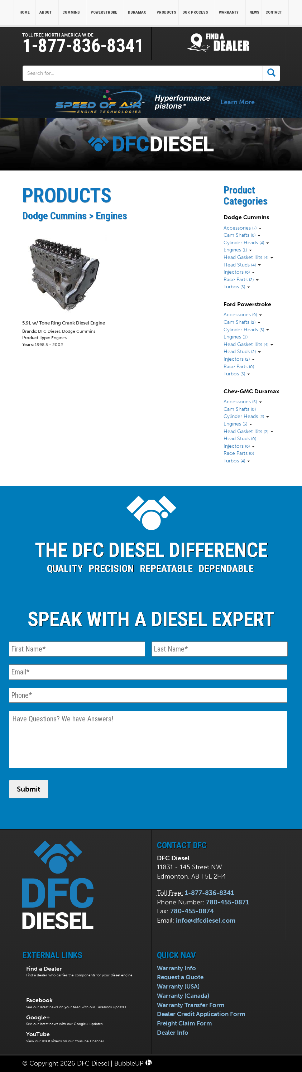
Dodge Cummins (246, 217)
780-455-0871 (227, 902)
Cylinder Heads (244, 242)
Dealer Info (172, 1032)
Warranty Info (176, 968)
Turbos (234, 286)
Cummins (73, 12)
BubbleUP (133, 1063)
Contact (276, 12)
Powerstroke (106, 12)
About (47, 12)
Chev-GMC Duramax (251, 391)
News (254, 12)
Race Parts (239, 279)
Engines (235, 249)
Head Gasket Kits (246, 257)
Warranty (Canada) (183, 995)
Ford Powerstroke (247, 304)
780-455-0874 (192, 911)
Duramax (139, 12)
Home (24, 12)
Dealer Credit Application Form (201, 1014)
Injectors (237, 272)
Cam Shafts (239, 235)
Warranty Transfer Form (191, 1005)
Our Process (197, 12)
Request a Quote (180, 977)
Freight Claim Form (184, 1023)
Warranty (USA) (178, 986)
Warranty (231, 12)
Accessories (240, 228)
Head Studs (240, 264)
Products (166, 12)
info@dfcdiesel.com (205, 920)
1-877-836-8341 (83, 46)
